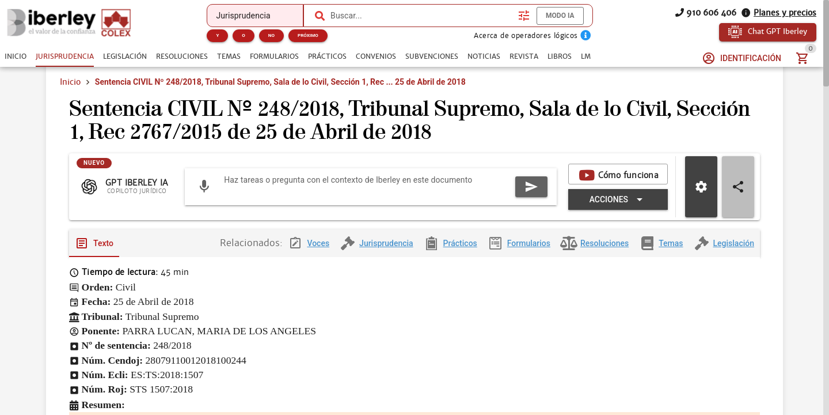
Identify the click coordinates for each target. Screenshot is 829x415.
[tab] (15, 56)
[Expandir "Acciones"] (618, 202)
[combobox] (421, 15)
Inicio (70, 82)
